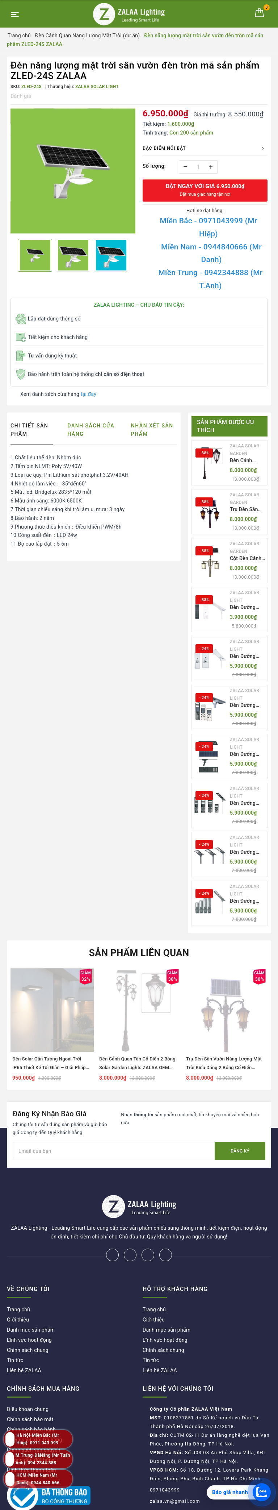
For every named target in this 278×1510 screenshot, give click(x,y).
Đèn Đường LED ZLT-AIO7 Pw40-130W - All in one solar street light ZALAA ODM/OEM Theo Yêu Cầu (247, 901)
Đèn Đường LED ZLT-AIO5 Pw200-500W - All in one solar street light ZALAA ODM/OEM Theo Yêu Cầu (247, 803)
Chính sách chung (28, 1326)
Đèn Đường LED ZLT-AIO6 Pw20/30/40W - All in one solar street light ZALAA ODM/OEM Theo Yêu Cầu (246, 852)
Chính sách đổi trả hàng (34, 1416)
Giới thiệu (18, 1296)
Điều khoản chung (28, 1385)
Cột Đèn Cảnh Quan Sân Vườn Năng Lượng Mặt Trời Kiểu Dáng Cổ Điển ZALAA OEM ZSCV (247, 558)
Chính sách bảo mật (30, 1395)
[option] (72, 170)
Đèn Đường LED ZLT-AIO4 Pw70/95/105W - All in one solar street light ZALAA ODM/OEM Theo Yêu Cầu (247, 754)
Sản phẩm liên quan (139, 952)
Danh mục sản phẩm (31, 1306)
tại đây (88, 394)
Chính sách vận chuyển (33, 1426)
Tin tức (15, 1336)
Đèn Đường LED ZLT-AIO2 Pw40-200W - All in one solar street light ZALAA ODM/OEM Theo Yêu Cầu (247, 656)
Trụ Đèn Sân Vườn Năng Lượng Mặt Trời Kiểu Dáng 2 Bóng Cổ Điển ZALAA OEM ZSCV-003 (247, 509)
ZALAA (192, 1502)
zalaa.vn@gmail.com (175, 1477)
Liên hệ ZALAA (24, 1346)
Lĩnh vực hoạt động (29, 1316)
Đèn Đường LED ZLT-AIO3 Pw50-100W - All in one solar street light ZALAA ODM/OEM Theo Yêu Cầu (247, 705)
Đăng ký (240, 1151)
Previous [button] (10, 255)
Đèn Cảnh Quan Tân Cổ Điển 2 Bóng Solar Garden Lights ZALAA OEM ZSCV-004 (246, 461)
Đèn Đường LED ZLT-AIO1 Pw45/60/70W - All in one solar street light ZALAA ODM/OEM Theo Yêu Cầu (246, 607)
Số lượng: (154, 166)
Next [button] (135, 255)
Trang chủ (18, 1285)
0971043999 (165, 1466)
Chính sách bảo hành (31, 1405)
